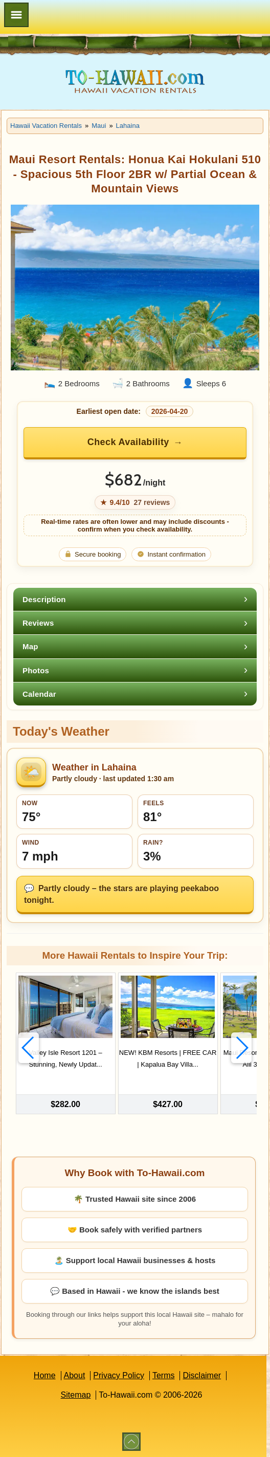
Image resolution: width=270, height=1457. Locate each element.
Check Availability (128, 442)
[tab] (135, 599)
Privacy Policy (118, 1374)
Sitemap (76, 1393)
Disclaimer (202, 1374)
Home (45, 1374)
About (74, 1374)
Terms (163, 1374)
